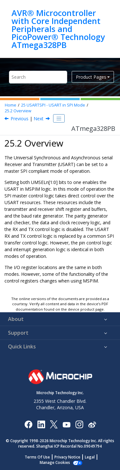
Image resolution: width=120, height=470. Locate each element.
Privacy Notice (67, 457)
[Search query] (38, 77)
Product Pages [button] (91, 77)
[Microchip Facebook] (28, 424)
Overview (18, 111)
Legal (90, 457)
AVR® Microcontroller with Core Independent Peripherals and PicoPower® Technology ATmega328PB (58, 29)
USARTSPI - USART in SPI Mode (53, 105)
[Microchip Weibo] (92, 424)
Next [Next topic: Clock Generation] (39, 119)
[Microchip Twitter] (54, 424)
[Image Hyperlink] (66, 424)
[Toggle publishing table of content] (59, 118)
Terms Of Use (37, 457)
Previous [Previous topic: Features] (19, 119)
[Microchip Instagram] (79, 424)
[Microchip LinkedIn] (41, 424)
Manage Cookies (55, 462)
